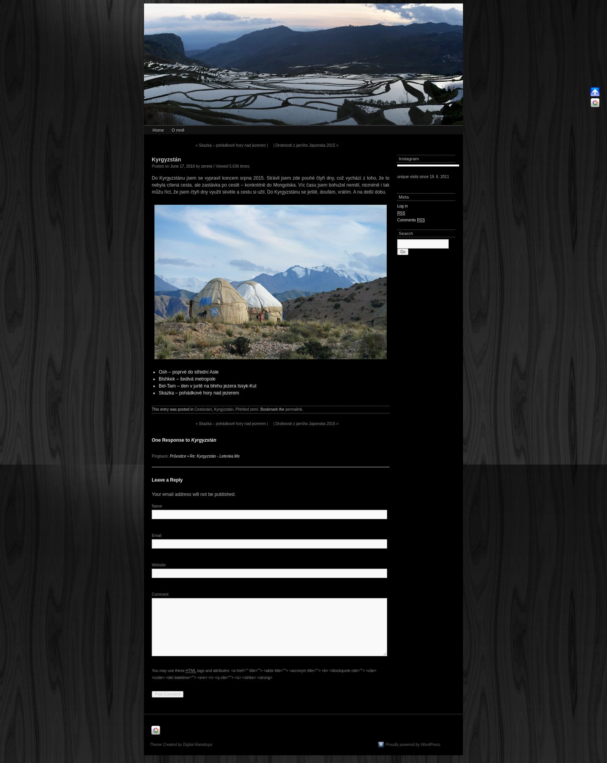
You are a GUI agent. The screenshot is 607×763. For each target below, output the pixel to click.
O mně (177, 130)
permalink (293, 409)
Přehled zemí (246, 409)
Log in (402, 206)
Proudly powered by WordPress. (413, 744)
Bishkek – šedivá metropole (187, 379)
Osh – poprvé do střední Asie (189, 372)
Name (157, 506)
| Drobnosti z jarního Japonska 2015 (305, 145)
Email (156, 535)
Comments (411, 220)
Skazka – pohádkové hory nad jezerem (199, 393)
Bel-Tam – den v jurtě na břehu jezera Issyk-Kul (207, 386)
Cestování (203, 409)
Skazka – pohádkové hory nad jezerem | (231, 145)
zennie (206, 166)
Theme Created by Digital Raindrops (181, 744)
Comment (160, 594)
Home (158, 130)
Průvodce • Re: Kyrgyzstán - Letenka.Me (205, 456)
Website (159, 565)
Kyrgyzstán (223, 409)
